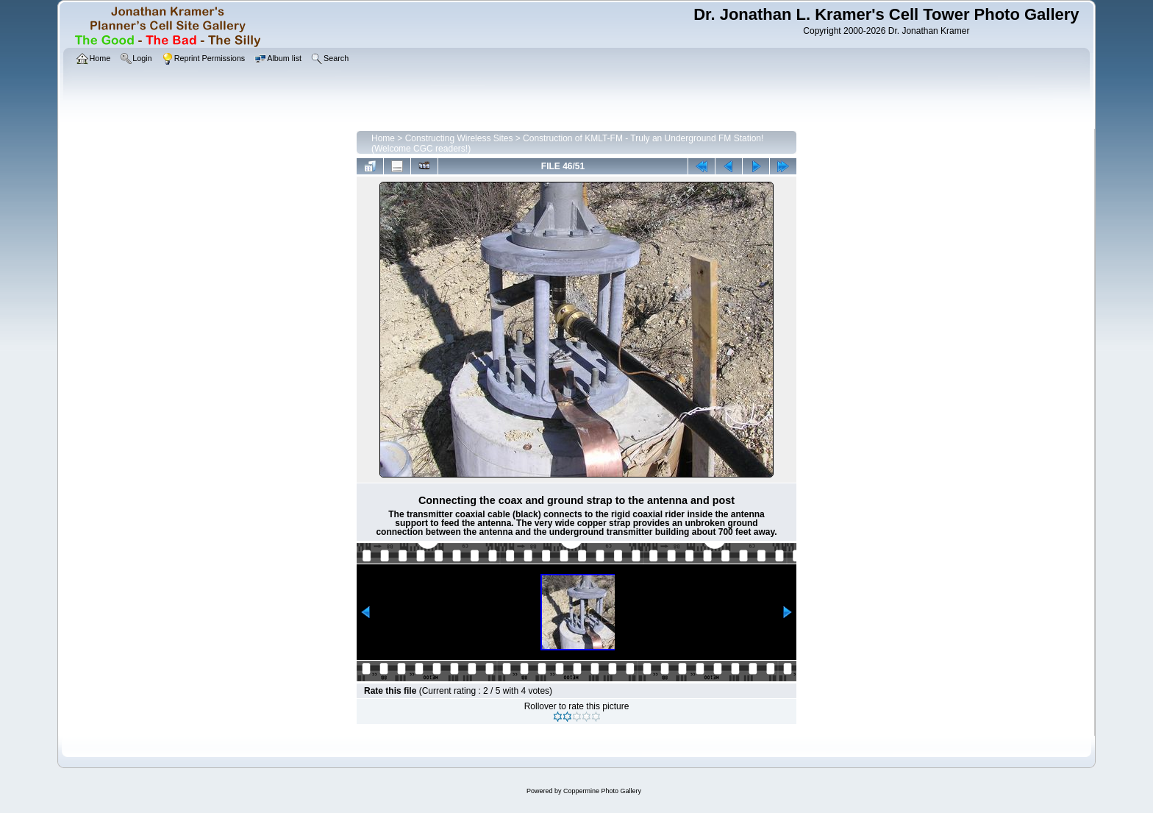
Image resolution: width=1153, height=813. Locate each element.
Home (383, 138)
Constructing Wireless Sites (459, 138)
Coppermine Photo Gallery (602, 791)
